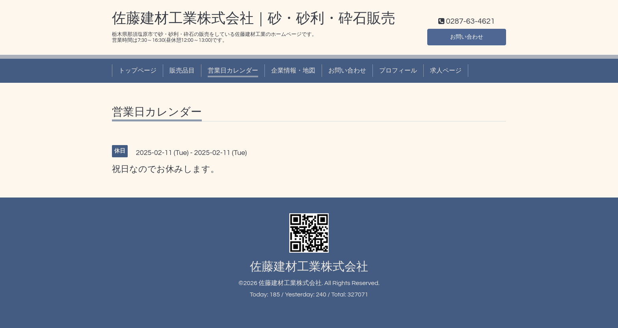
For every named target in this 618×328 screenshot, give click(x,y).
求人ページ (446, 70)
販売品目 (182, 70)
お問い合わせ (467, 36)
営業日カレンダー (233, 70)
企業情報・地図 (293, 70)
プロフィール (398, 70)
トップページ (137, 70)
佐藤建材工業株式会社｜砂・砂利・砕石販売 (253, 18)
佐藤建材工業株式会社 (309, 267)
